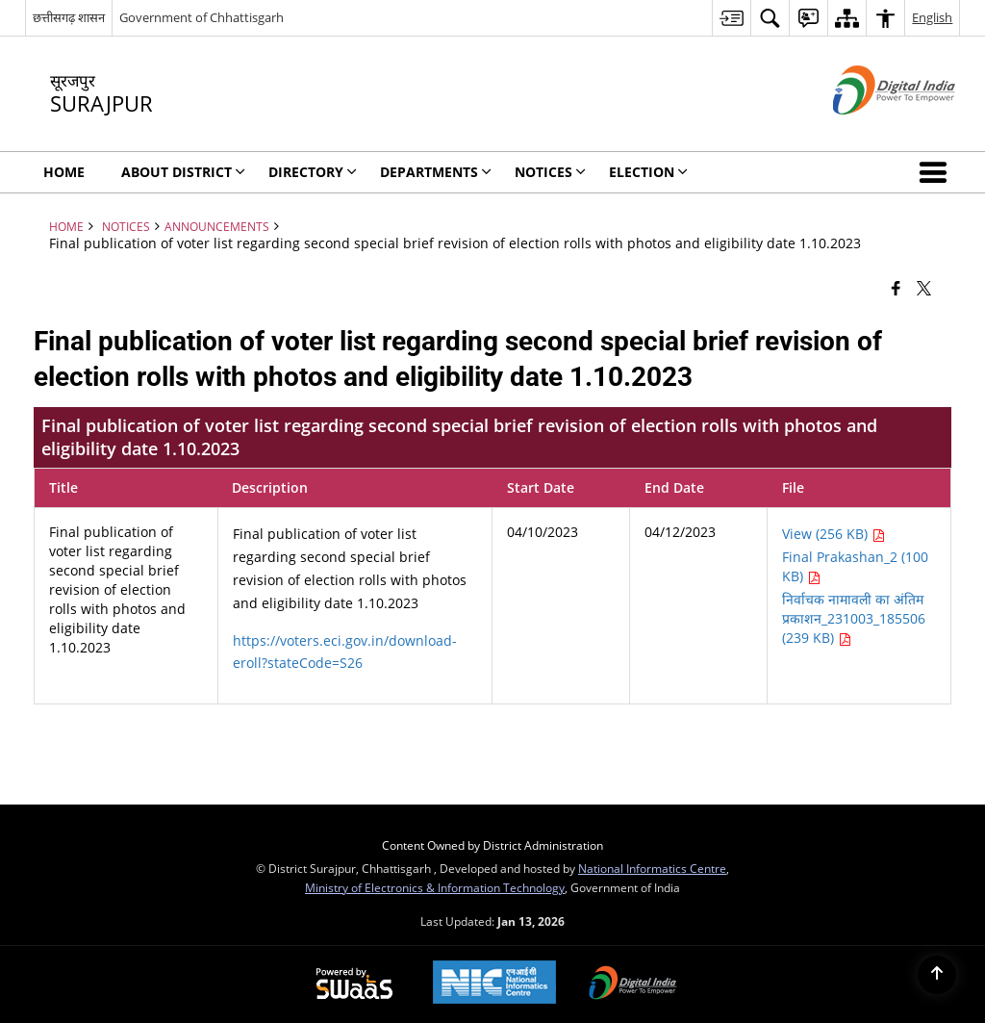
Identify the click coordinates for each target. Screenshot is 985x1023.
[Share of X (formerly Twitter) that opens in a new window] (924, 286)
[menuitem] (731, 18)
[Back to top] (937, 975)
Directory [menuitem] (312, 172)
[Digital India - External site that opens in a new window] (870, 130)
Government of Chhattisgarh (201, 17)
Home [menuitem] (64, 172)
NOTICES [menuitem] (550, 172)
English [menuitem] (932, 17)
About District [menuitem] (183, 172)
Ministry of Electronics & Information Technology (435, 887)
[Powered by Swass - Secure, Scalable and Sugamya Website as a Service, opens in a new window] (354, 984)
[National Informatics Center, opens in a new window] (494, 984)
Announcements (216, 226)
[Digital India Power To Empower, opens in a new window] (633, 984)
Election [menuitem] (648, 172)
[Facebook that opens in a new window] (896, 286)
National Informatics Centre (652, 868)
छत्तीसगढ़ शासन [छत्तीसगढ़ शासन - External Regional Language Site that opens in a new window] (69, 17)
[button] (937, 172)
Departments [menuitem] (436, 172)
